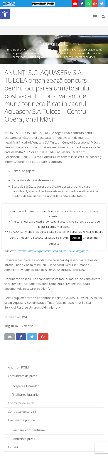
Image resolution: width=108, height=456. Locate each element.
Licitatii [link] (13, 447)
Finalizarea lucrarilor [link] (25, 395)
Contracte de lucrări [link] (21, 403)
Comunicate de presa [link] (22, 376)
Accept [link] (76, 237)
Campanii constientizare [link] (28, 430)
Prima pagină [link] (14, 49)
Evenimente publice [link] (21, 420)
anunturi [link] (32, 49)
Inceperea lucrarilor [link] (25, 386)
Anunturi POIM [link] (18, 367)
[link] (5, 14)
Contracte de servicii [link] (22, 412)
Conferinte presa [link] (23, 439)
